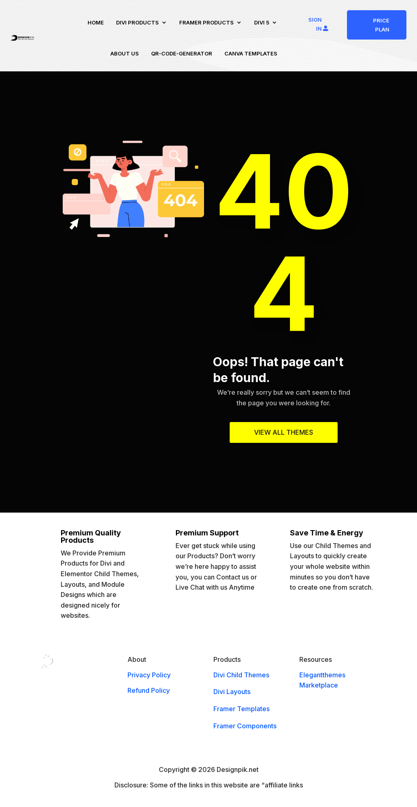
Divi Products (137, 22)
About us (124, 53)
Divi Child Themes (241, 675)
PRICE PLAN (381, 25)
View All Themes (283, 432)
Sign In (315, 24)
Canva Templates (250, 53)
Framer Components (245, 726)
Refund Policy (148, 690)
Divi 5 (261, 22)
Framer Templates (241, 709)
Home (96, 22)
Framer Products (206, 22)
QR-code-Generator (181, 53)
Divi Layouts (231, 692)
